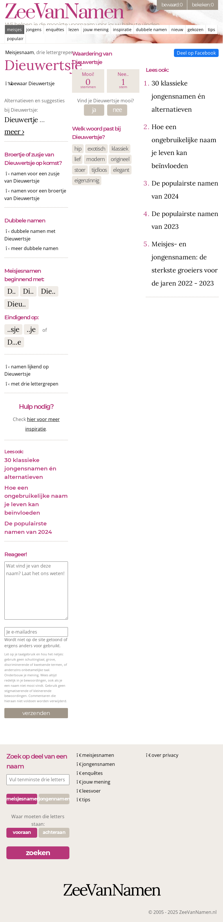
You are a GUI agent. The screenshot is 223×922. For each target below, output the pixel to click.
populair (15, 38)
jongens (34, 29)
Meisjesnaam (19, 52)
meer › (14, 131)
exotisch (96, 148)
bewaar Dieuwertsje (33, 83)
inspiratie (122, 29)
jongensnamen (98, 764)
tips (211, 29)
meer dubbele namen (34, 248)
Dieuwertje (21, 119)
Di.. (28, 291)
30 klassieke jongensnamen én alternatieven (30, 468)
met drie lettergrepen (34, 384)
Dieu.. (16, 303)
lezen (74, 29)
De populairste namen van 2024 (28, 527)
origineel (120, 159)
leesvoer (91, 791)
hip (77, 148)
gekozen (196, 29)
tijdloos (99, 170)
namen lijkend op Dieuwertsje (26, 370)
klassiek (120, 148)
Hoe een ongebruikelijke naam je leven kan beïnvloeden (36, 500)
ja (94, 110)
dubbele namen (151, 29)
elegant (121, 170)
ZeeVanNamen (64, 12)
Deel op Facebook (196, 53)
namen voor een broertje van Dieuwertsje (35, 194)
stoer (79, 170)
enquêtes (55, 29)
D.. (11, 291)
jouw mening (96, 29)
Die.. (48, 291)
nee (117, 110)
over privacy (165, 755)
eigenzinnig (86, 180)
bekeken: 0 (202, 5)
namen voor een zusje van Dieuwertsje (31, 177)
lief (77, 159)
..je (31, 329)
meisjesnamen (98, 755)
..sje (13, 329)
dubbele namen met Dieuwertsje (29, 235)
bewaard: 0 (171, 5)
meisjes (14, 29)
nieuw (177, 29)
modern (95, 159)
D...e (14, 342)
